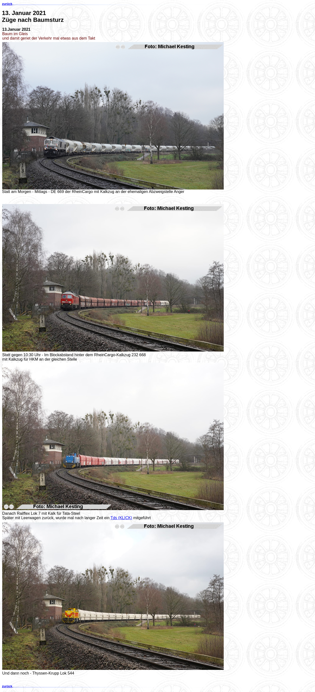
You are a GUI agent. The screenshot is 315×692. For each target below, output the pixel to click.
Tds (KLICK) (121, 518)
